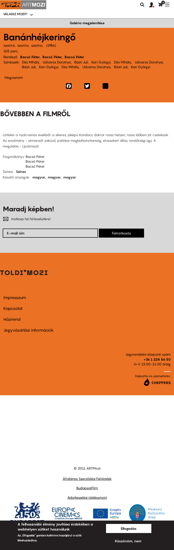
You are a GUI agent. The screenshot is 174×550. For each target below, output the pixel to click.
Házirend (12, 319)
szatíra (9, 45)
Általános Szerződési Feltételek (87, 479)
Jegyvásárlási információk (28, 330)
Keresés (142, 4)
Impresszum (14, 297)
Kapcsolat (13, 308)
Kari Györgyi (101, 62)
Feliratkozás (121, 233)
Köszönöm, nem (128, 541)
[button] (153, 5)
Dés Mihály (30, 62)
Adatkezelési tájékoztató (87, 497)
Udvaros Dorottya (57, 62)
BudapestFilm (87, 488)
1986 (51, 45)
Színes (21, 171)
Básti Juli (81, 62)
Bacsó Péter (30, 57)
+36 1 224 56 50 (157, 359)
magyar (38, 177)
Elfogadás (129, 528)
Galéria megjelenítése (87, 23)
